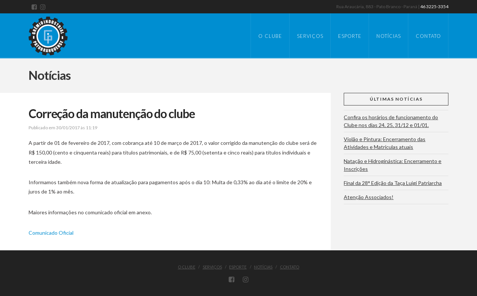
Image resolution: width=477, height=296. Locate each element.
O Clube (186, 266)
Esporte (237, 266)
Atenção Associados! (368, 197)
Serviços (212, 266)
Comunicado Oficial (51, 233)
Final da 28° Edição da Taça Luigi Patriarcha (393, 183)
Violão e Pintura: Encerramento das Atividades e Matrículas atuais (384, 143)
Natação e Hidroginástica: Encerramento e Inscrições (392, 165)
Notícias (263, 266)
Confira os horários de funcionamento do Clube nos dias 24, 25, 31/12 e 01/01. (391, 121)
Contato (289, 266)
